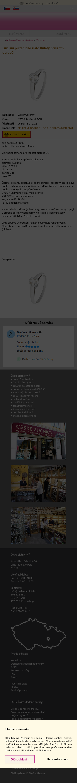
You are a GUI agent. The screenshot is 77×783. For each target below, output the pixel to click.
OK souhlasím (19, 759)
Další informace (57, 759)
